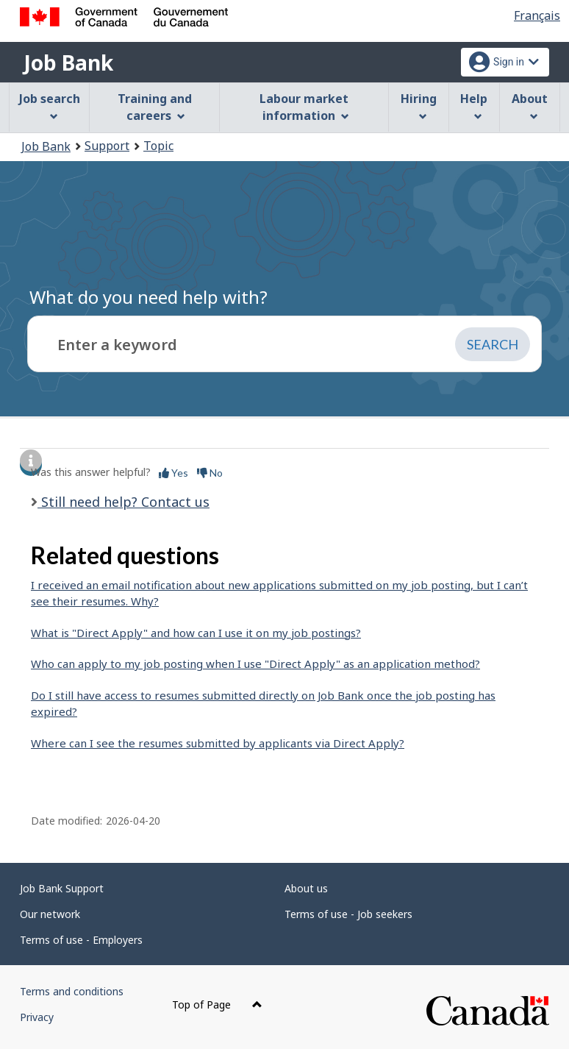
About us (306, 888)
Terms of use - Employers (81, 940)
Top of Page (217, 1004)
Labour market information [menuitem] (304, 107)
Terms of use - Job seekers (348, 914)
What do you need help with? (148, 297)
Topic (158, 146)
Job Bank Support (62, 888)
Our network (50, 914)
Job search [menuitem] (49, 105)
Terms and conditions (72, 991)
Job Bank (68, 63)
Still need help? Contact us (123, 502)
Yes (173, 472)
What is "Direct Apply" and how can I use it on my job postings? (196, 632)
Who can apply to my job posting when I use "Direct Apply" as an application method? (255, 663)
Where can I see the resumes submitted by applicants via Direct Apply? (217, 743)
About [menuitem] (530, 105)
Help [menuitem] (473, 105)
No (210, 472)
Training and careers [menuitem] (155, 107)
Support (107, 146)
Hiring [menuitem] (419, 105)
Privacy (37, 1017)
